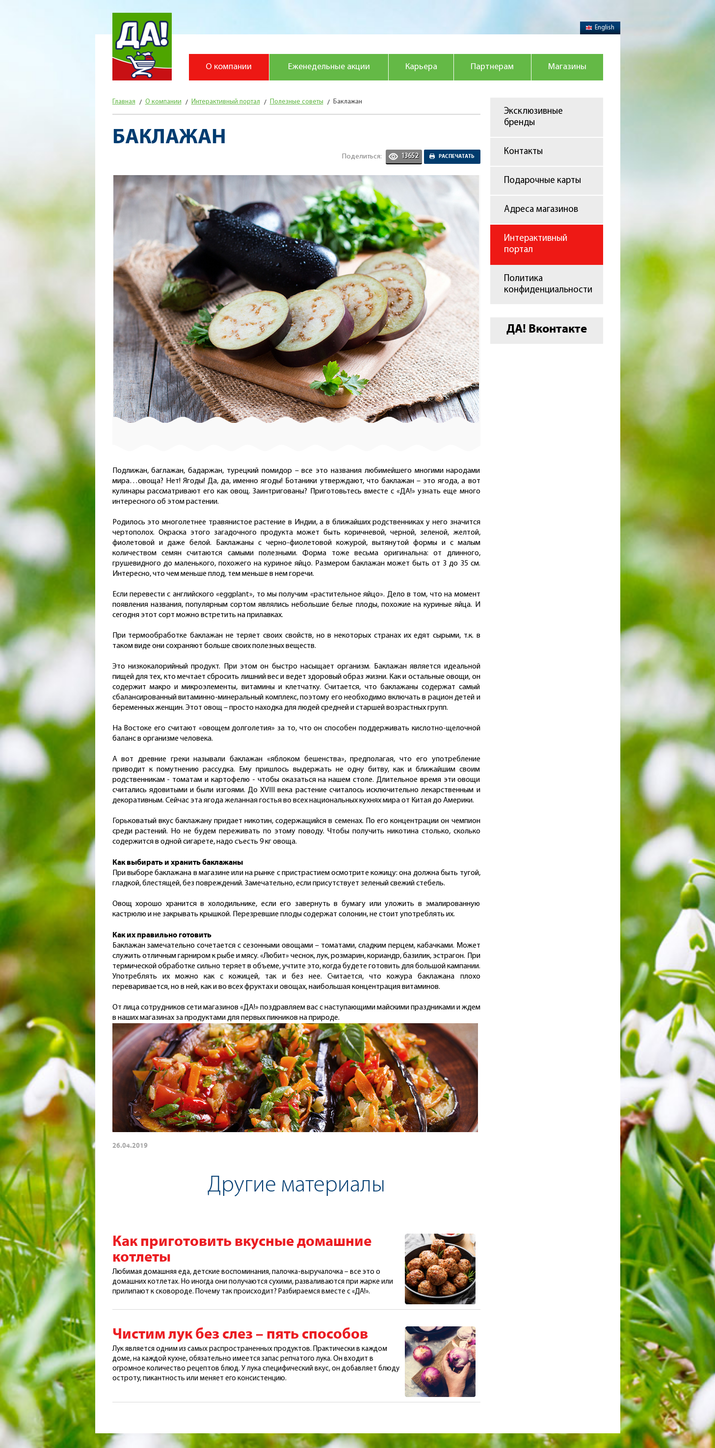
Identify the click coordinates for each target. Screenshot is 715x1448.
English (600, 28)
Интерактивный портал (535, 244)
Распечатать (457, 156)
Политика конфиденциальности (548, 284)
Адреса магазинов (541, 209)
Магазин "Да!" (142, 46)
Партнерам (492, 67)
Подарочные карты (542, 180)
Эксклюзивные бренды (533, 117)
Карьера (421, 67)
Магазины (567, 67)
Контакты (523, 151)
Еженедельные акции (329, 67)
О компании (229, 67)
